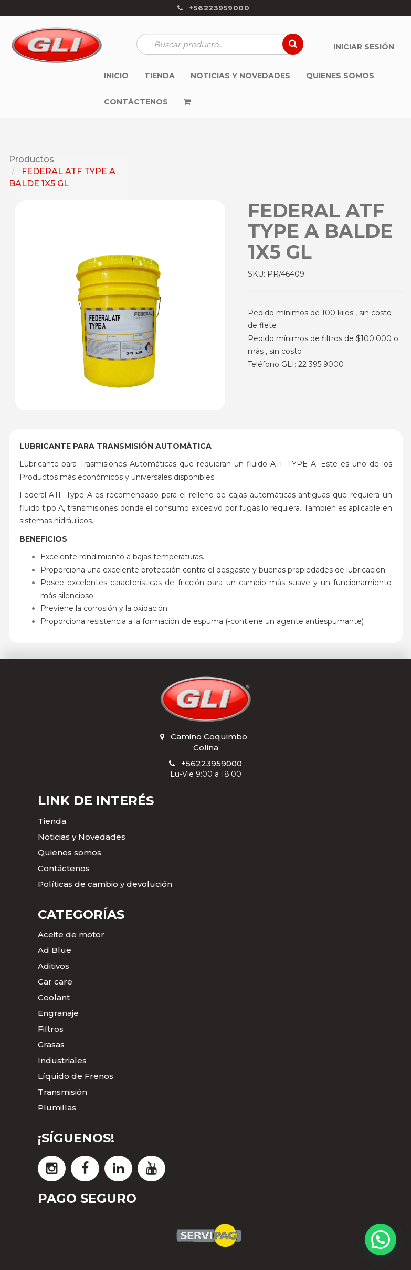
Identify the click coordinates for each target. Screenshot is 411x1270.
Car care (55, 982)
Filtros (51, 1029)
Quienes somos (69, 853)
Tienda (52, 821)
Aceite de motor (71, 934)
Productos (31, 159)
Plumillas (57, 1108)
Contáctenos (64, 868)
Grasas (51, 1045)
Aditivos (53, 966)
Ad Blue (54, 950)
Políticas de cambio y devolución (105, 884)
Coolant (54, 997)
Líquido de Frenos (75, 1076)
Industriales (62, 1060)
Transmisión (62, 1092)
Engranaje (58, 1013)
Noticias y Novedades (81, 837)
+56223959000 (211, 763)
